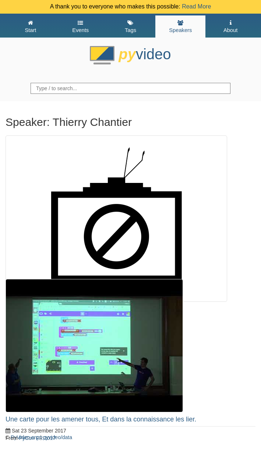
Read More (196, 6)
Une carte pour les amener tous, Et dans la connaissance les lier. (101, 419)
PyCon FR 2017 (37, 438)
